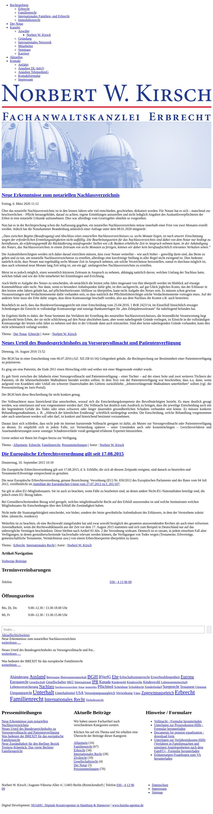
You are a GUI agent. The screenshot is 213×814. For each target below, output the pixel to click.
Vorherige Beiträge (14, 561)
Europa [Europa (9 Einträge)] (187, 676)
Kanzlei (15, 27)
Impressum (25, 79)
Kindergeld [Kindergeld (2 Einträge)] (119, 682)
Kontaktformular (29, 76)
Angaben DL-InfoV (31, 68)
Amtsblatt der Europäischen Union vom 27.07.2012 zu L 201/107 (76, 484)
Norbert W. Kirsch (38, 35)
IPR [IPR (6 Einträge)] (95, 681)
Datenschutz (160, 785)
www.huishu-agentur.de (128, 805)
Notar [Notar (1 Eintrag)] (81, 687)
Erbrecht (24, 9)
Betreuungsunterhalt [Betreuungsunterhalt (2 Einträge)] (74, 677)
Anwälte (23, 31)
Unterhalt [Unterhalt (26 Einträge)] (43, 692)
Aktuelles (16, 57)
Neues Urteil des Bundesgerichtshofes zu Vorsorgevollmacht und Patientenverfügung (91, 342)
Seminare (24, 49)
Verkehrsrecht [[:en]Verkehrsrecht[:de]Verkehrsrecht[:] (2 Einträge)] (95, 700)
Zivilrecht (80, 757)
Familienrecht (27, 12)
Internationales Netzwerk (34, 42)
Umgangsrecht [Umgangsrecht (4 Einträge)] (21, 693)
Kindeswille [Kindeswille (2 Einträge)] (134, 682)
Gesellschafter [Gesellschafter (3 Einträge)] (56, 682)
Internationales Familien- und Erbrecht (43, 16)
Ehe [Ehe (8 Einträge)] (115, 676)
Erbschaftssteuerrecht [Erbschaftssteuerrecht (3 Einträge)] (135, 677)
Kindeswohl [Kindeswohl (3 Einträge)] (151, 682)
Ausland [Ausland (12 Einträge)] (37, 676)
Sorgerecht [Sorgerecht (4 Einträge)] (171, 687)
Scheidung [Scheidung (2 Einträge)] (121, 687)
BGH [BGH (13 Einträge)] (92, 676)
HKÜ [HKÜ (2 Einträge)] (70, 682)
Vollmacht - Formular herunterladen (178, 721)
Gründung (25, 38)
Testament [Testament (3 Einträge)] (187, 687)
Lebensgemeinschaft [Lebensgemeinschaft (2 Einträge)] (174, 682)
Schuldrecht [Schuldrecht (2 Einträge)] (136, 687)
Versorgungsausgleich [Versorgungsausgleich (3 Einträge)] (99, 693)
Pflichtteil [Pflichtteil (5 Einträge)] (105, 686)
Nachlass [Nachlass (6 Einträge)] (46, 686)
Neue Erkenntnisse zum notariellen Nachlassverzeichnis (61, 195)
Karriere (23, 53)
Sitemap (157, 792)
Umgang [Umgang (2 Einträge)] (200, 687)
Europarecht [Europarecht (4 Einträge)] (19, 682)
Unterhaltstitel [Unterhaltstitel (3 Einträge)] (65, 693)
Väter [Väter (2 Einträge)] (137, 693)
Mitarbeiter (25, 46)
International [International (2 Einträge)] (83, 682)
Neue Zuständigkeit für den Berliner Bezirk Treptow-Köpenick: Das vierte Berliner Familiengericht (30, 747)
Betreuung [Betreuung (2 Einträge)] (53, 677)
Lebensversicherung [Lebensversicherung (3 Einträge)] (24, 687)
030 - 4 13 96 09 (121, 582)
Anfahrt (23, 64)
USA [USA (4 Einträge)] (79, 693)
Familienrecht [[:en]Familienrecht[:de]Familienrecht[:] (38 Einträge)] (27, 699)
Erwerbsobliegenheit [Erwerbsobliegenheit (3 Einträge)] (165, 677)
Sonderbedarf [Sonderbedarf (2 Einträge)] (153, 687)
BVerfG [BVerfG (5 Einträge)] (105, 677)
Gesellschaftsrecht (86, 761)
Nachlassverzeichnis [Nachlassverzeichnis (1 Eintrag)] (66, 687)
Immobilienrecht (29, 20)
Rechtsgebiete (19, 5)
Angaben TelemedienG (33, 72)
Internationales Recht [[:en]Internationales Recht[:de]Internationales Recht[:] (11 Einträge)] (64, 699)
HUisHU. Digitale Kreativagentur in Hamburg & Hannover (70, 805)
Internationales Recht (40, 545)
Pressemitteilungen (74, 445)
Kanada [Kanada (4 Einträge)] (105, 682)
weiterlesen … (11, 642)
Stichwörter (22, 635)
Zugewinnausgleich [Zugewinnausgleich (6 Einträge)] (157, 692)
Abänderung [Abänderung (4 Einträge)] (19, 677)
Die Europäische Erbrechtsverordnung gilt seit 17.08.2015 (63, 453)
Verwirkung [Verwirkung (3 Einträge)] (124, 693)
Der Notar (16, 23)
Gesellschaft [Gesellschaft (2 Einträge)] (37, 682)
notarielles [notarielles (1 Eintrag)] (91, 687)
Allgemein (20, 445)
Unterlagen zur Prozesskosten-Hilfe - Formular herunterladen (178, 726)
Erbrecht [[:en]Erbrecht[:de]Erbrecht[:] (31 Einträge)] (185, 692)
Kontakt (15, 61)
